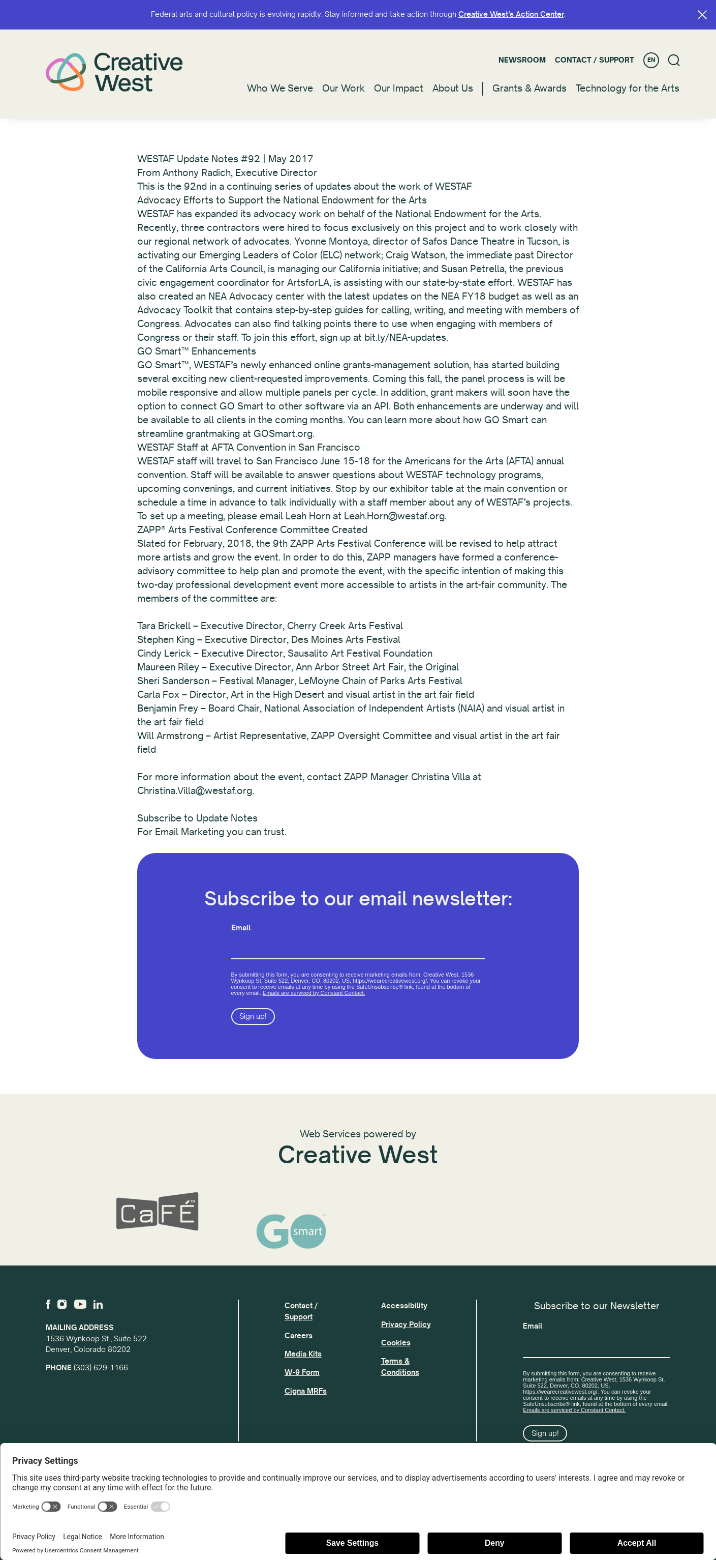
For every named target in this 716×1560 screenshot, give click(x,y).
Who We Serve (280, 88)
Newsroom (522, 60)
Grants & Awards (529, 88)
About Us (452, 88)
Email (241, 933)
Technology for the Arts (627, 88)
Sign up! (253, 1022)
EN (651, 60)
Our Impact (398, 88)
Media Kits (303, 1354)
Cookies (396, 1342)
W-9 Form (302, 1372)
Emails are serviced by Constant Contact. (314, 999)
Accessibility (404, 1305)
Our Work (343, 88)
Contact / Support (594, 60)
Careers (299, 1335)
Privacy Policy (406, 1324)
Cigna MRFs (306, 1391)
